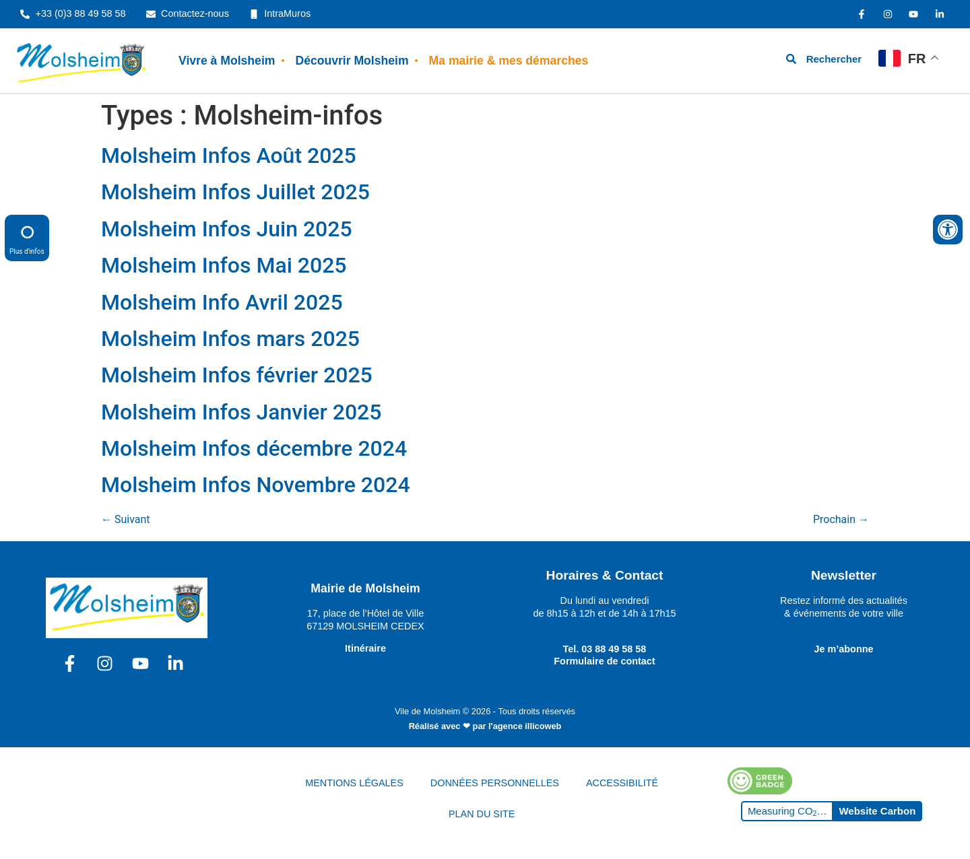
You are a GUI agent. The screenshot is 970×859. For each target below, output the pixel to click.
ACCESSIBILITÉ (622, 783)
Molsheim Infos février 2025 (237, 375)
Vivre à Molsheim (227, 60)
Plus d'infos (26, 237)
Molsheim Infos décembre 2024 (254, 448)
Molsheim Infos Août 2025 (228, 155)
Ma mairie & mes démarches (509, 60)
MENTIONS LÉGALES (354, 783)
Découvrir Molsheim (351, 60)
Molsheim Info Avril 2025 (222, 302)
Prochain (841, 519)
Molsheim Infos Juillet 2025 (235, 192)
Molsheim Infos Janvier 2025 (241, 412)
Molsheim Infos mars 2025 (230, 338)
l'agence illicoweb (524, 726)
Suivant (125, 519)
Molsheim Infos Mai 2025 (224, 265)
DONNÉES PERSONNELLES (494, 783)
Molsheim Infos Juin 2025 (226, 229)
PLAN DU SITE (482, 814)
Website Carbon (877, 811)
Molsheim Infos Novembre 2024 (255, 484)
